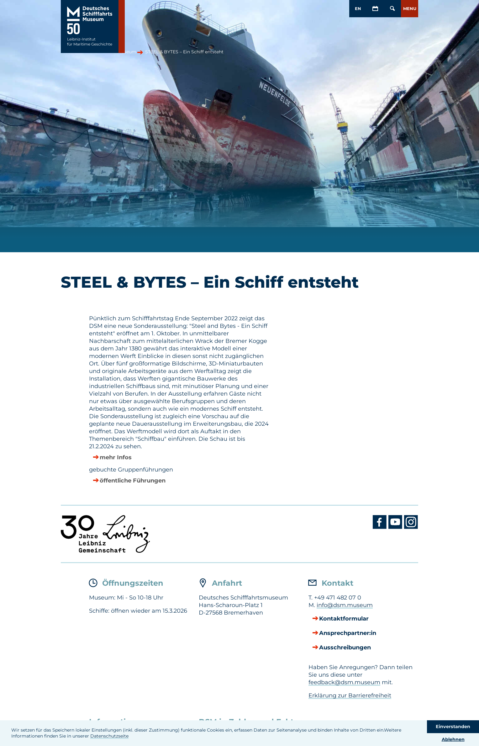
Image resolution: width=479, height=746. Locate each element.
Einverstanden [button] (453, 726)
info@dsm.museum (345, 605)
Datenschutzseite (109, 736)
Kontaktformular (344, 618)
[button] (409, 8)
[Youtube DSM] (396, 527)
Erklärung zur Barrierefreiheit (349, 695)
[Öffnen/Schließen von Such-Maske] (392, 8)
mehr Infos (116, 457)
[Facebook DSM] (380, 527)
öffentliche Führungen (133, 480)
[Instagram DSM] (411, 527)
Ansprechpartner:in (347, 633)
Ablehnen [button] (453, 739)
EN (358, 8)
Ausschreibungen (345, 647)
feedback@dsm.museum (344, 682)
